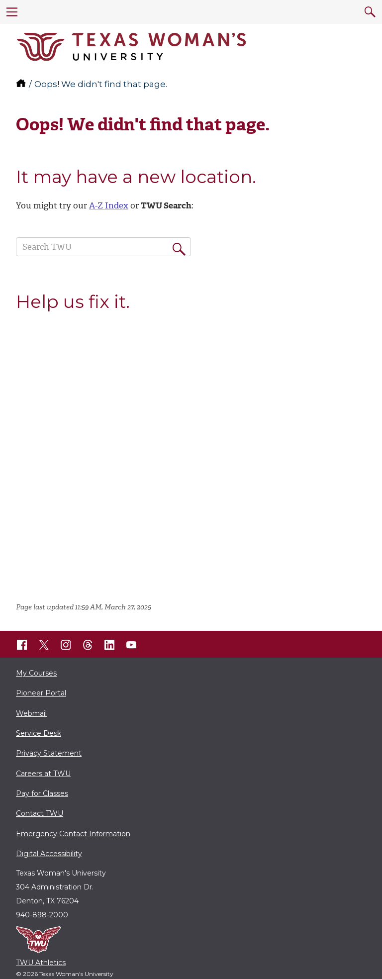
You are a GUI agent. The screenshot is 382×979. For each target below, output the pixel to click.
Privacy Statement (49, 753)
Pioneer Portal (41, 692)
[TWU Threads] (88, 645)
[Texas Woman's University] (131, 47)
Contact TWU (39, 813)
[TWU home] (22, 84)
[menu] (12, 12)
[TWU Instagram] (66, 645)
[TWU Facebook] (22, 645)
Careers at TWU (43, 773)
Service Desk (38, 733)
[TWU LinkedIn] (109, 645)
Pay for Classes (42, 793)
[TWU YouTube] (131, 644)
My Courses (36, 673)
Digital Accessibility (49, 853)
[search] (370, 12)
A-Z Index (108, 205)
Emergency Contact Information (73, 833)
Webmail (31, 713)
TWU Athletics (41, 962)
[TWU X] (44, 644)
